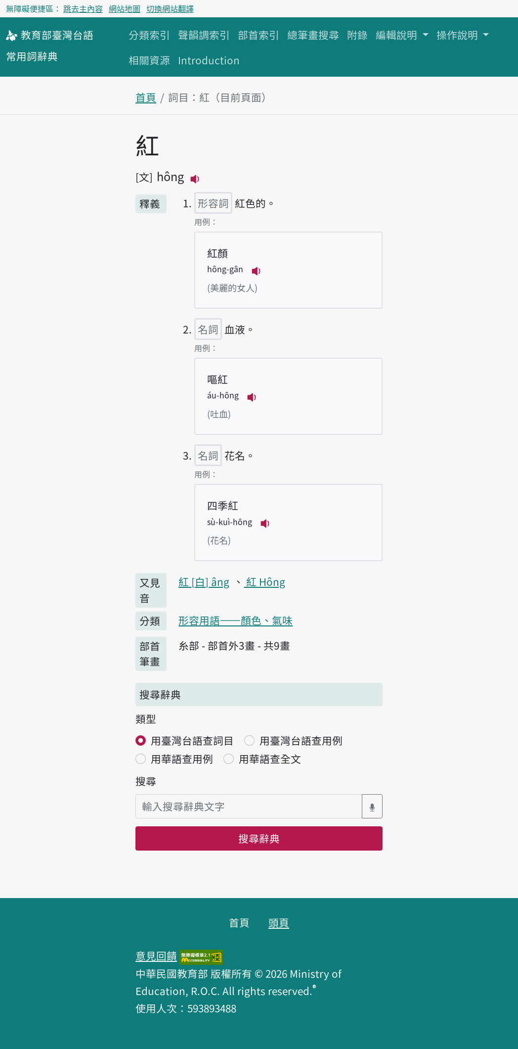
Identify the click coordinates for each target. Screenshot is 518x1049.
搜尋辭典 (259, 838)
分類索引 (149, 34)
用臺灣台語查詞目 (192, 740)
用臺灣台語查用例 (301, 740)
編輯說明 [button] (398, 34)
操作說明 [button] (458, 34)
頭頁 (278, 922)
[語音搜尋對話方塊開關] (372, 806)
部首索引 (258, 34)
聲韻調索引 (204, 34)
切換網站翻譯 (170, 8)
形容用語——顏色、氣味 (235, 620)
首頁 (145, 97)
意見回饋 (156, 955)
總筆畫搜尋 (313, 34)
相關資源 (149, 59)
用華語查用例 (182, 758)
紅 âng (203, 581)
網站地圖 (124, 8)
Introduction (209, 59)
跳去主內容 (83, 8)
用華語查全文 (270, 758)
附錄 (357, 34)
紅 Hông (264, 581)
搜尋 (145, 780)
